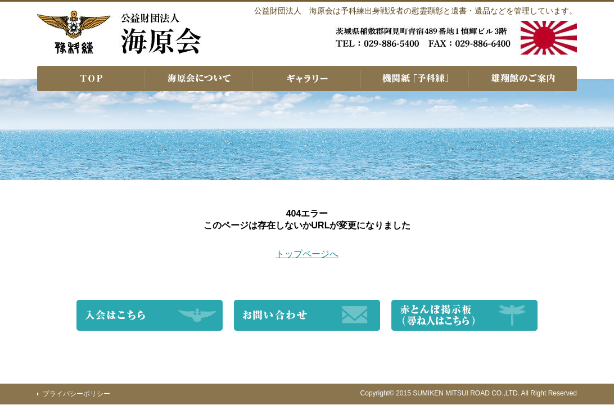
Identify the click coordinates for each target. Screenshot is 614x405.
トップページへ (307, 254)
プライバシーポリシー (76, 394)
